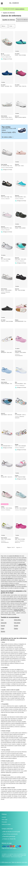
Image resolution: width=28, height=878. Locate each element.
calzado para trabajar (18, 609)
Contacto (4, 817)
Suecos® (3, 625)
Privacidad (4, 822)
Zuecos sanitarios (19, 9)
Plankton (16, 628)
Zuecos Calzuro (17, 619)
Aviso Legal (4, 819)
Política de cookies (6, 824)
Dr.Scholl (16, 625)
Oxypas (2, 628)
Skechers (3, 631)
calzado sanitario (22, 564)
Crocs (2, 619)
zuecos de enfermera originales (8, 584)
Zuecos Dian (3, 622)
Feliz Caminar (17, 622)
